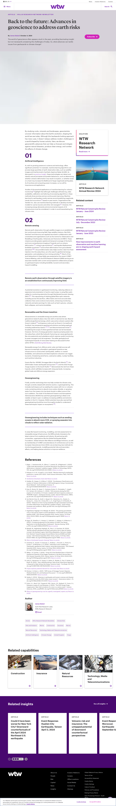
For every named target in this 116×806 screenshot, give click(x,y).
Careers (110, 1)
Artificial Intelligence (32, 635)
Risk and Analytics (31, 625)
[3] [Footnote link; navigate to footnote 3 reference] (61, 204)
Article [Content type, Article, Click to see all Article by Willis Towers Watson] (11, 14)
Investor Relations (100, 1)
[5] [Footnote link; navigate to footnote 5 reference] (52, 244)
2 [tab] (20, 759)
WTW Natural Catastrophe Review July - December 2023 (90, 221)
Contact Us (71, 786)
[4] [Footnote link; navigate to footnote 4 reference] (34, 244)
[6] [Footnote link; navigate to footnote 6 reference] (40, 247)
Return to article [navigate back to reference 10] (54, 540)
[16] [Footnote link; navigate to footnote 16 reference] (57, 364)
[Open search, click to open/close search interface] (108, 6)
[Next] (26, 759)
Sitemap (70, 789)
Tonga (69, 635)
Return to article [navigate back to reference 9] (65, 537)
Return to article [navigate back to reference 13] (55, 566)
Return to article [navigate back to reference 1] (57, 470)
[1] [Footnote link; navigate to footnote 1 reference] (33, 191)
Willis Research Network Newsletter (43, 620)
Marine (42, 625)
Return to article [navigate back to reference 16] (53, 581)
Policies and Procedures (92, 790)
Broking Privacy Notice (91, 793)
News (90, 1)
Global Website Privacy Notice (94, 772)
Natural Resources (31, 630)
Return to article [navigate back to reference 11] (57, 550)
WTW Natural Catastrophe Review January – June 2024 (90, 210)
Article (28, 620)
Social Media (71, 782)
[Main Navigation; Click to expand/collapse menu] (7, 6)
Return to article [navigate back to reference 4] (51, 486)
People (53, 776)
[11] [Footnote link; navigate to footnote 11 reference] (37, 322)
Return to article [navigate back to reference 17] (68, 589)
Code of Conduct (90, 787)
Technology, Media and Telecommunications (53, 630)
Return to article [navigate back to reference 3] (52, 478)
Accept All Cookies (95, 801)
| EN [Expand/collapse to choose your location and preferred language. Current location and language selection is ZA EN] (7, 1)
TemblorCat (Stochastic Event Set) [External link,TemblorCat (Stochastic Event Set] (37, 478)
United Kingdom (59, 635)
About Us (54, 772)
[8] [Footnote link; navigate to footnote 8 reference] (34, 249)
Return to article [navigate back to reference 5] (58, 496)
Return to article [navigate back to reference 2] (31, 476)
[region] (58, 802)
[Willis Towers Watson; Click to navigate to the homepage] (57, 7)
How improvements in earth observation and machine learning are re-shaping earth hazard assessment (91, 245)
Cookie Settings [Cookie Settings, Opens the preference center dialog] (81, 801)
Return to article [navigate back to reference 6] (31, 508)
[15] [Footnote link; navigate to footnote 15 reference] (67, 362)
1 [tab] (15, 759)
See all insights (101, 704)
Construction (51, 625)
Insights (53, 789)
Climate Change (46, 635)
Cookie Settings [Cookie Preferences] (89, 784)
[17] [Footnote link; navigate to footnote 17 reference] (50, 366)
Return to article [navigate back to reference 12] (56, 558)
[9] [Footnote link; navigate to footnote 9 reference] (60, 253)
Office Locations (73, 779)
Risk (52, 779)
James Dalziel (14, 35)
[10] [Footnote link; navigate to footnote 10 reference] (30, 296)
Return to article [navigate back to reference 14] (64, 568)
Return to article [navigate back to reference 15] (42, 574)
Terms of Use (88, 775)
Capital (53, 782)
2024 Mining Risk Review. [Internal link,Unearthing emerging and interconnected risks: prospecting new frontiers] (43, 343)
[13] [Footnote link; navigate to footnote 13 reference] (48, 327)
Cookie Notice (89, 781)
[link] (22, 733)
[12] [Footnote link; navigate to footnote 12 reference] (46, 327)
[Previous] (9, 759)
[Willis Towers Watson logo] (15, 774)
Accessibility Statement (92, 778)
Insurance (60, 625)
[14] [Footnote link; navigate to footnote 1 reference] (70, 327)
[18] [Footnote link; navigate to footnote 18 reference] (54, 404)
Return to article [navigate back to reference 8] (53, 526)
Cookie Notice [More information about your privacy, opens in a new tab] (30, 804)
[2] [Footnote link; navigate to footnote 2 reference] (41, 200)
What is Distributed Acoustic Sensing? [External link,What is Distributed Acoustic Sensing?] (38, 540)
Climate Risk (61, 620)
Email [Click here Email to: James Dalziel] (40, 612)
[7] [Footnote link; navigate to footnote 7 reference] (32, 249)
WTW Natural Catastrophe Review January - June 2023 (90, 232)
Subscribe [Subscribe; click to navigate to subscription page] (92, 36)
